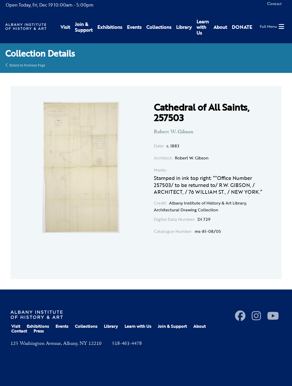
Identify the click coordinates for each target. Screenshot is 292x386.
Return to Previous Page (27, 65)
